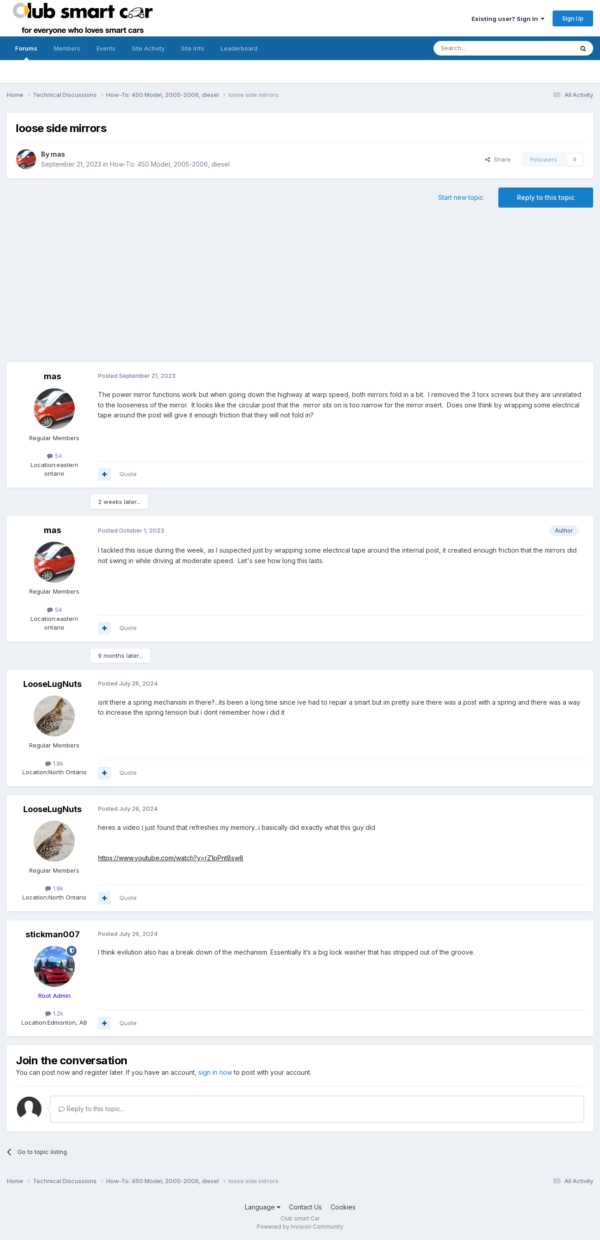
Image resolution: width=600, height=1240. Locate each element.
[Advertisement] (300, 289)
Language (262, 1207)
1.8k (54, 763)
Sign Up (573, 18)
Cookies (343, 1207)
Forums (26, 52)
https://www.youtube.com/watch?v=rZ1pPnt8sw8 (170, 858)
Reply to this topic (545, 197)
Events (106, 48)
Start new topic (460, 197)
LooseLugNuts (52, 684)
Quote (128, 474)
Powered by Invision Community (300, 1226)
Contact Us (305, 1207)
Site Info (192, 48)
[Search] (480, 48)
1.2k (54, 1013)
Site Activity (148, 48)
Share (498, 159)
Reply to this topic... (91, 1109)
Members (67, 48)
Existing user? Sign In (507, 18)
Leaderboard (239, 48)
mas (58, 154)
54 (54, 455)
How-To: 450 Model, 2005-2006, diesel (170, 164)
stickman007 (53, 934)
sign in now (215, 1072)
